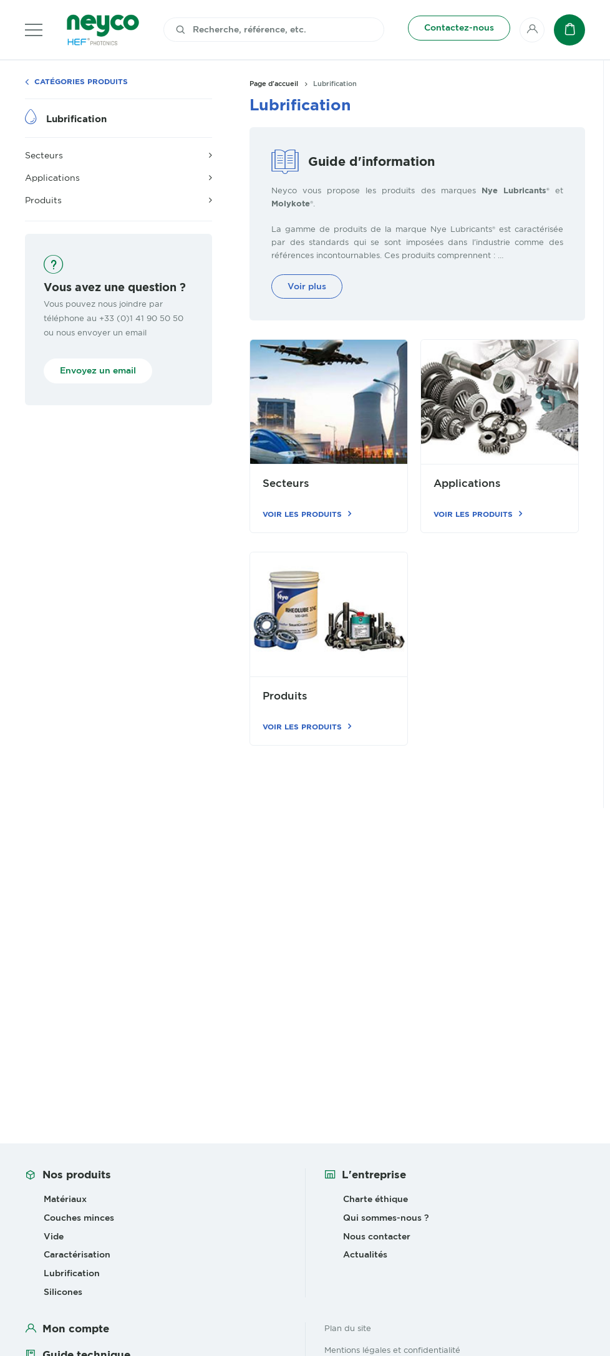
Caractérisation (77, 1254)
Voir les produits (302, 514)
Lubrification (76, 119)
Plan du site (347, 1328)
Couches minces (79, 1217)
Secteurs (286, 483)
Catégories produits (81, 82)
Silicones (63, 1291)
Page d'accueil (273, 83)
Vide (54, 1236)
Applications (467, 483)
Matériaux (65, 1199)
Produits (285, 696)
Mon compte (75, 1328)
